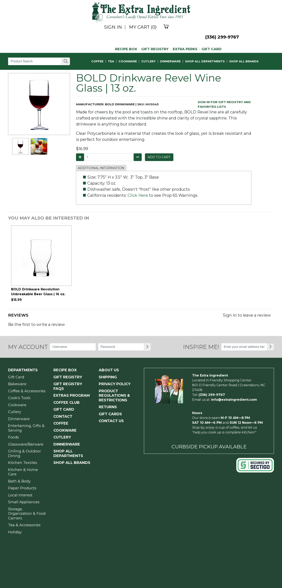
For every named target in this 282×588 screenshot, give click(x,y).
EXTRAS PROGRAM (71, 395)
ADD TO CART (159, 157)
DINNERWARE (170, 61)
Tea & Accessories (24, 525)
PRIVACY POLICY (114, 384)
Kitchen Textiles (22, 462)
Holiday (15, 532)
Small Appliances (24, 502)
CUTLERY (148, 61)
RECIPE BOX (126, 49)
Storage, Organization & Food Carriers (27, 513)
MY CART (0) (143, 27)
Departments (23, 370)
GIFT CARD (212, 49)
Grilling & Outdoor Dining (24, 453)
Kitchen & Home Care (23, 472)
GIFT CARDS (110, 414)
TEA (111, 61)
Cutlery (14, 412)
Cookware (17, 405)
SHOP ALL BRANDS (244, 61)
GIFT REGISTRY (155, 49)
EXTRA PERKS (185, 49)
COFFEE (97, 61)
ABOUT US (109, 370)
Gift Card (16, 377)
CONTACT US (111, 421)
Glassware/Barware (25, 444)
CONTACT (62, 416)
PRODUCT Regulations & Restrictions (114, 395)
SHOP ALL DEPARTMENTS (205, 61)
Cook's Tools (19, 398)
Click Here (138, 195)
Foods (13, 437)
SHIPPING (108, 377)
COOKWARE (128, 61)
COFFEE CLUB (66, 402)
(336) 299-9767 (222, 37)
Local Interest (20, 495)
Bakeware (17, 384)
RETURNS (108, 407)
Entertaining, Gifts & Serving (26, 428)
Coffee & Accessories (27, 391)
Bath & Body (19, 481)
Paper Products (22, 488)
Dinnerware (19, 419)
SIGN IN (113, 27)
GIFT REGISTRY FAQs (67, 386)
